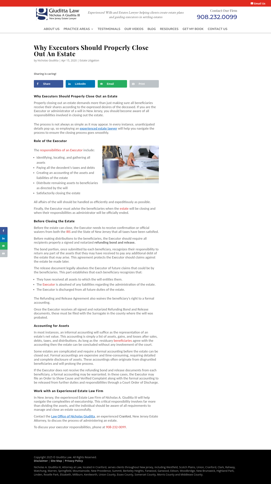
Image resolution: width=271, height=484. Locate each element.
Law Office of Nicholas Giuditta (73, 416)
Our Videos (133, 29)
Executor (49, 284)
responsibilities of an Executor (61, 150)
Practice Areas (77, 29)
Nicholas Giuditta (48, 60)
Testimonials (109, 29)
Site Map (56, 461)
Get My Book (193, 29)
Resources (169, 29)
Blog (152, 29)
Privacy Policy (74, 461)
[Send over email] (112, 84)
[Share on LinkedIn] (80, 84)
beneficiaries (123, 340)
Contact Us (217, 29)
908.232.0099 (217, 17)
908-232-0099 (116, 427)
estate (124, 208)
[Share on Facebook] (48, 84)
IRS (68, 231)
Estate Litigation (89, 60)
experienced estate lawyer (98, 128)
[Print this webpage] (144, 84)
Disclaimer (41, 461)
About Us (51, 29)
